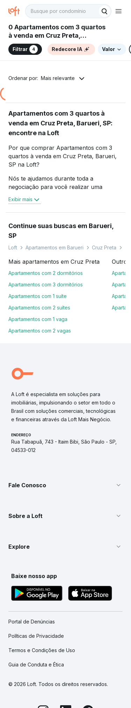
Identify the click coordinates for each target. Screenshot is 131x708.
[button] (65, 485)
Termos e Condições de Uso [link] (41, 650)
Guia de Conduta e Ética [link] (36, 664)
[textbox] (68, 11)
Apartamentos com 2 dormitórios (45, 273)
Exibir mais (24, 199)
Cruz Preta (104, 247)
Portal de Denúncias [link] (31, 622)
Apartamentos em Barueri (54, 247)
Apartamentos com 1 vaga (37, 319)
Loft (12, 247)
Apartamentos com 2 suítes (39, 308)
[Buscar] (104, 11)
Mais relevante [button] (58, 78)
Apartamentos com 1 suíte (37, 296)
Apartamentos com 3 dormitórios (45, 284)
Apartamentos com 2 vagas (39, 331)
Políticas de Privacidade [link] (36, 636)
